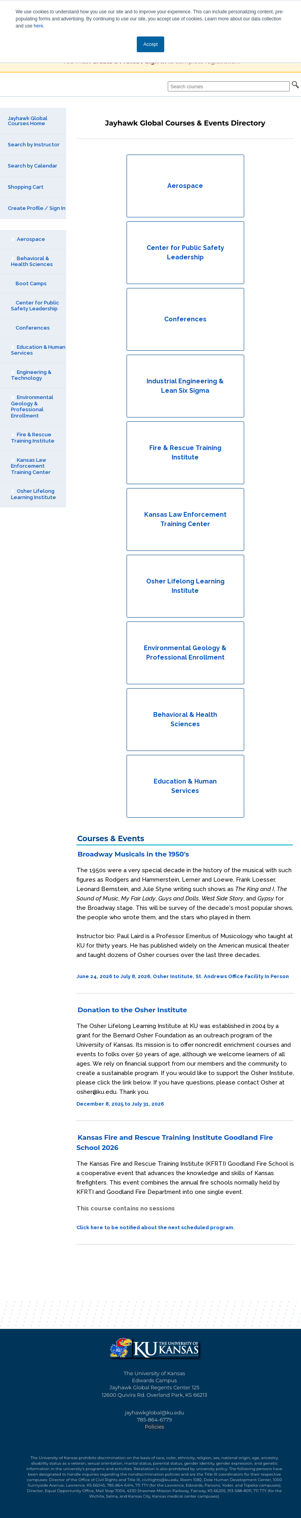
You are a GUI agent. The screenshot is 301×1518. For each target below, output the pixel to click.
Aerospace (28, 239)
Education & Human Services (38, 350)
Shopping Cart (26, 187)
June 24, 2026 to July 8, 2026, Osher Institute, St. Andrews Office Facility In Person (182, 976)
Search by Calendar (32, 166)
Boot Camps (29, 283)
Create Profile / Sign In (36, 208)
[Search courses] (229, 86)
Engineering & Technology (31, 375)
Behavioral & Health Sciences (32, 261)
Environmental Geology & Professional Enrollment (32, 406)
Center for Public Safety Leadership (35, 306)
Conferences (30, 328)
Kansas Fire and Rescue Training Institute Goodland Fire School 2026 (174, 1142)
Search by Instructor (34, 145)
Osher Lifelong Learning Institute (33, 494)
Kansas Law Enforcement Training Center (31, 466)
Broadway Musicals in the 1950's (133, 854)
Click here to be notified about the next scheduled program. (155, 1227)
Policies (154, 1426)
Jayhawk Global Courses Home (27, 120)
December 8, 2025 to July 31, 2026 (120, 1104)
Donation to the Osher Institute (132, 1010)
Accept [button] (150, 44)
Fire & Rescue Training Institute (32, 438)
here (38, 26)
